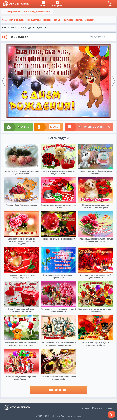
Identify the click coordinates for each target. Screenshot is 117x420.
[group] (58, 37)
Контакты (85, 408)
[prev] (3, 81)
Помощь (109, 408)
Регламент (97, 408)
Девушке (41, 27)
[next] (113, 81)
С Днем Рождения (25, 27)
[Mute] (103, 37)
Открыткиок (8, 27)
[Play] (4, 37)
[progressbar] (110, 37)
